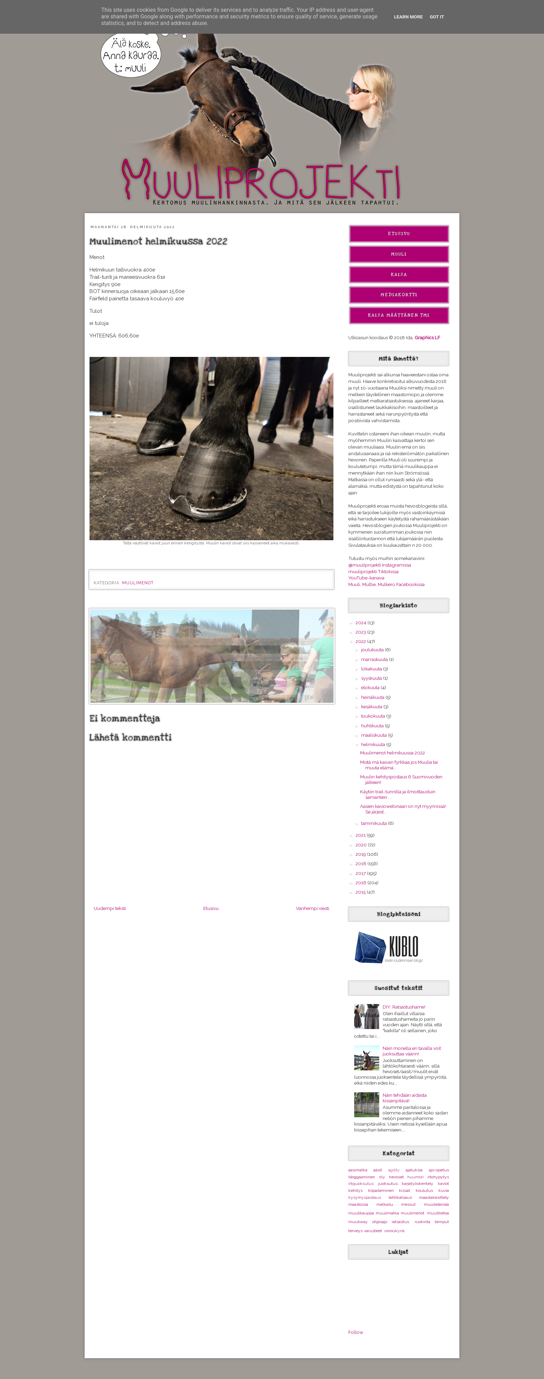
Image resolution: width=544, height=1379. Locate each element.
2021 (361, 835)
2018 (361, 863)
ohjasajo (379, 1221)
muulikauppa (361, 1213)
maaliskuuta (374, 735)
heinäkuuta (373, 697)
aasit (377, 1170)
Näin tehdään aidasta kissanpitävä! (405, 1097)
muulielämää (436, 1204)
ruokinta (422, 1221)
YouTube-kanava (366, 577)
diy (382, 1177)
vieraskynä (394, 1230)
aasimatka (357, 1170)
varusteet (373, 1230)
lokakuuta (372, 668)
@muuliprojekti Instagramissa (379, 565)
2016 (361, 882)
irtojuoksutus (361, 1183)
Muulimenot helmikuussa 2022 (392, 752)
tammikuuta (374, 823)
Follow (355, 1332)
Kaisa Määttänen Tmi (399, 315)
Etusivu (211, 908)
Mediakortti (399, 295)
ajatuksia (414, 1170)
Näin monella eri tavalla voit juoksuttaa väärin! (412, 1050)
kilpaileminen (381, 1190)
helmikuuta (373, 744)
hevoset (396, 1177)
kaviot (443, 1183)
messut (408, 1204)
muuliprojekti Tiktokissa (373, 571)
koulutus (424, 1190)
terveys (355, 1230)
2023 (361, 632)
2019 (361, 854)
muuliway (358, 1221)
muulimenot (138, 582)
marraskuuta (375, 659)
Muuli (399, 254)
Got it (437, 16)
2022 (361, 641)
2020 (362, 844)
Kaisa (399, 274)
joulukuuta (373, 649)
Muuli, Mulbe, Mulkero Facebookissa (386, 584)
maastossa (358, 1204)
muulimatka (387, 1213)
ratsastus (400, 1221)
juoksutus (388, 1183)
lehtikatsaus (400, 1197)
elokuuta (371, 687)
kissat (404, 1190)
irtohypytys (438, 1177)
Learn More (408, 16)
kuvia (444, 1190)
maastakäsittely (434, 1197)
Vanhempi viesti (312, 908)
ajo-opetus (439, 1170)
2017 (361, 873)
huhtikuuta (373, 725)
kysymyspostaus (364, 1197)
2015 (361, 892)
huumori (415, 1177)
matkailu (384, 1204)
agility (394, 1170)
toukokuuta (373, 716)
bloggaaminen (361, 1177)
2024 (361, 622)
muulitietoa (438, 1213)
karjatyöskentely (417, 1183)
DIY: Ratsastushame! (404, 1007)
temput (442, 1221)
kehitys (355, 1190)
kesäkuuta (372, 706)
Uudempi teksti (110, 908)
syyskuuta (372, 678)
